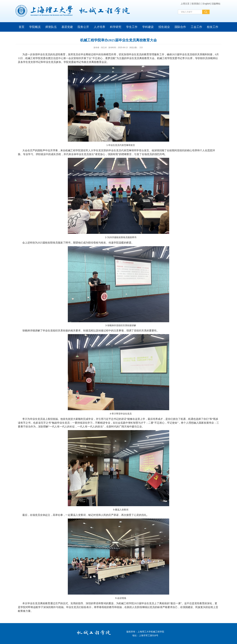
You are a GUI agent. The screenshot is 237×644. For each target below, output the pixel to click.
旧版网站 (215, 3)
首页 (21, 27)
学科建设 (148, 27)
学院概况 (35, 27)
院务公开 (83, 27)
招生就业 (164, 27)
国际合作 (180, 27)
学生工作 (132, 27)
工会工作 (196, 27)
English (206, 3)
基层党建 (67, 27)
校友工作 (212, 27)
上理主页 (185, 3)
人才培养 (99, 27)
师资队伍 (51, 27)
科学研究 (115, 27)
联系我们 (196, 3)
